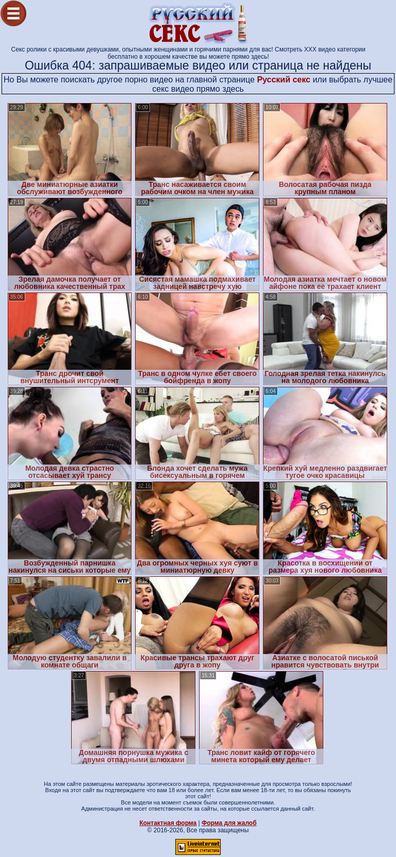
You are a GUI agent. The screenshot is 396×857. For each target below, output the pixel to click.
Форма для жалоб (229, 823)
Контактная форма (167, 823)
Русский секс (283, 79)
